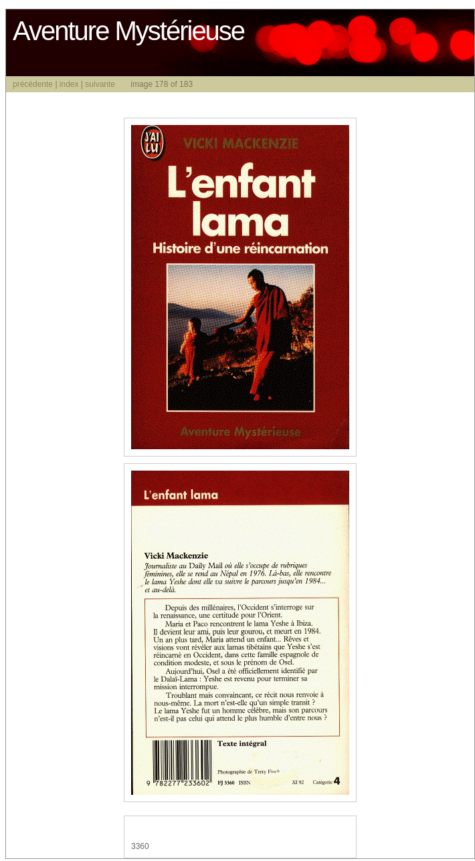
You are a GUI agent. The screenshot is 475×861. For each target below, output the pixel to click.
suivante (100, 84)
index (69, 84)
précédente (33, 84)
